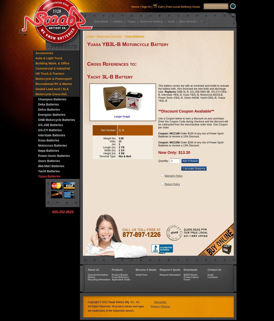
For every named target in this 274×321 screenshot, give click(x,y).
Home (135, 6)
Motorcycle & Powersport (54, 78)
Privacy (155, 306)
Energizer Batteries (52, 114)
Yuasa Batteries (49, 176)
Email (210, 275)
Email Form (141, 275)
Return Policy (172, 184)
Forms (187, 279)
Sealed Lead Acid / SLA (52, 89)
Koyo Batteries (48, 140)
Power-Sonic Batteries (54, 156)
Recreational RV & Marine (54, 84)
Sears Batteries (49, 161)
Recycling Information (99, 279)
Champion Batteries (52, 99)
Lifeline (118, 21)
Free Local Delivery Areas (183, 6)
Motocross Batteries (52, 145)
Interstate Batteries (51, 135)
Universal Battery (151, 21)
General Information (98, 275)
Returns (165, 306)
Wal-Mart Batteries (51, 166)
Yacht (171, 21)
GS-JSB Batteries (50, 125)
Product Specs (191, 277)
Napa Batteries (48, 150)
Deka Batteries (48, 104)
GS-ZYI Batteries (50, 130)
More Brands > (189, 21)
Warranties (160, 302)
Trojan (131, 21)
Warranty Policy (174, 175)
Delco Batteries (49, 109)
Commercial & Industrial (53, 68)
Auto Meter (101, 21)
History (91, 277)
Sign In (146, 6)
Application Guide (121, 279)
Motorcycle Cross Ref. (51, 94)
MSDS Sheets (190, 275)
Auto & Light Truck (49, 58)
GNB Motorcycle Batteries (56, 120)
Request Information (170, 275)
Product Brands (120, 275)
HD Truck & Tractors (50, 73)
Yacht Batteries (49, 171)
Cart (158, 6)
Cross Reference (120, 277)
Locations (213, 277)
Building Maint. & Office (52, 63)
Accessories (44, 53)
